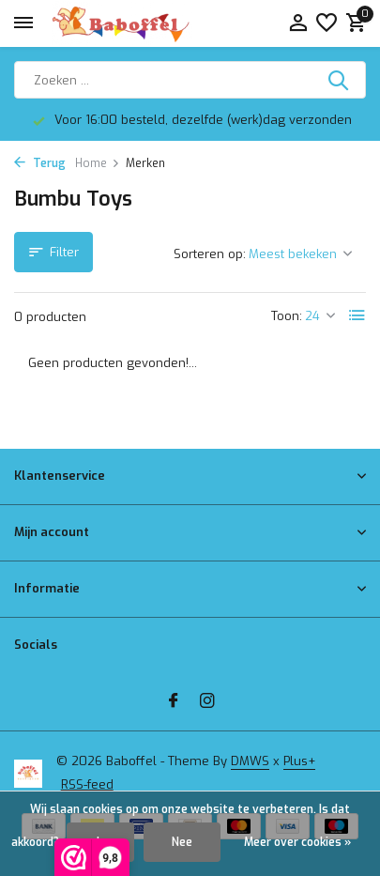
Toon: (286, 316)
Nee (182, 842)
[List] (357, 315)
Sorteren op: (210, 254)
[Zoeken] (190, 80)
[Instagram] (207, 702)
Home (97, 163)
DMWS (250, 761)
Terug (40, 163)
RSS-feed (87, 784)
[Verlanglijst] (326, 24)
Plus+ (299, 761)
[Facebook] (173, 702)
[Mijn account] (298, 24)
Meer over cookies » (297, 842)
